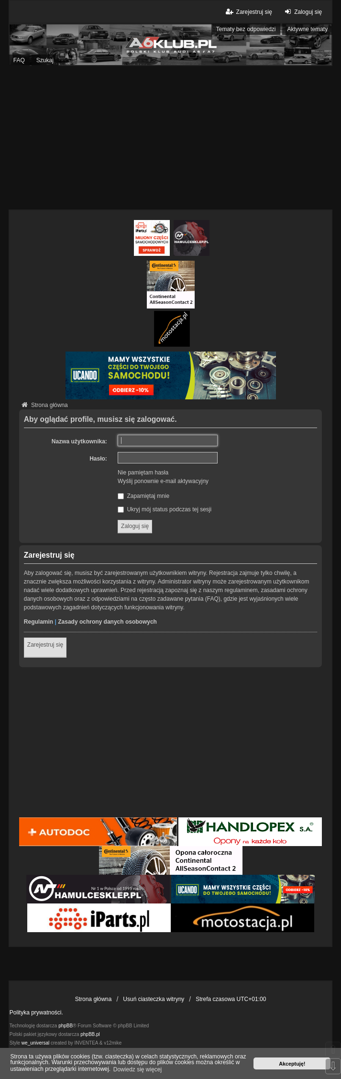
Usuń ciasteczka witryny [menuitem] (153, 999)
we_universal (35, 1043)
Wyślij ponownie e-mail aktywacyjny (163, 481)
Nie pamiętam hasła (143, 472)
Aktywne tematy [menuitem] (307, 29)
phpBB (65, 1025)
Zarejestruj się (45, 644)
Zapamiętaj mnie (143, 496)
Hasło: (98, 458)
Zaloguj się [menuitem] (302, 11)
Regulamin (38, 621)
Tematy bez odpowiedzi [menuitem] (246, 29)
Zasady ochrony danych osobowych (107, 621)
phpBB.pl (90, 1034)
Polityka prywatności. (36, 1012)
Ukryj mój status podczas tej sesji (164, 509)
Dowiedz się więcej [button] (137, 1069)
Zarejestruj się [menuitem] (248, 11)
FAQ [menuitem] (19, 60)
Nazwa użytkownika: (79, 441)
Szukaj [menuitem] (45, 60)
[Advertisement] (170, 138)
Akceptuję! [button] (292, 1064)
